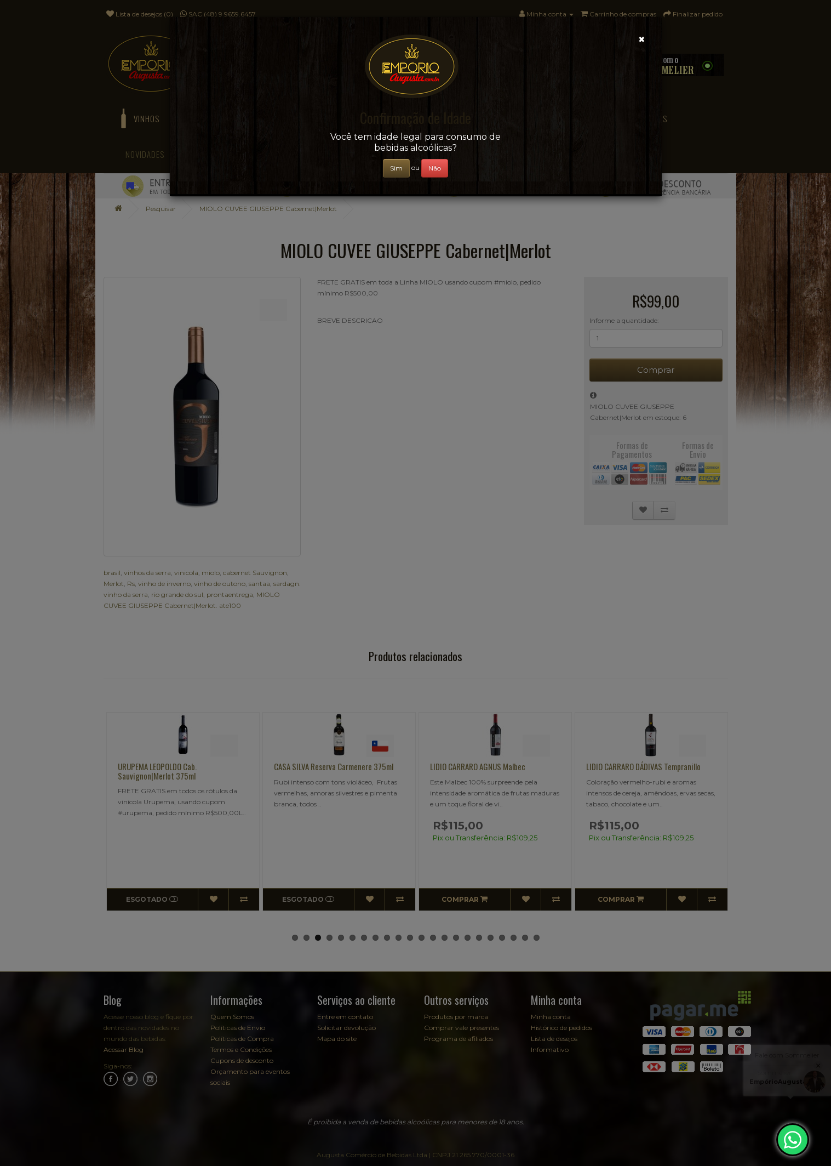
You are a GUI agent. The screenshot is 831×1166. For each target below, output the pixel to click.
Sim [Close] (396, 168)
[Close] (641, 39)
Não (434, 168)
